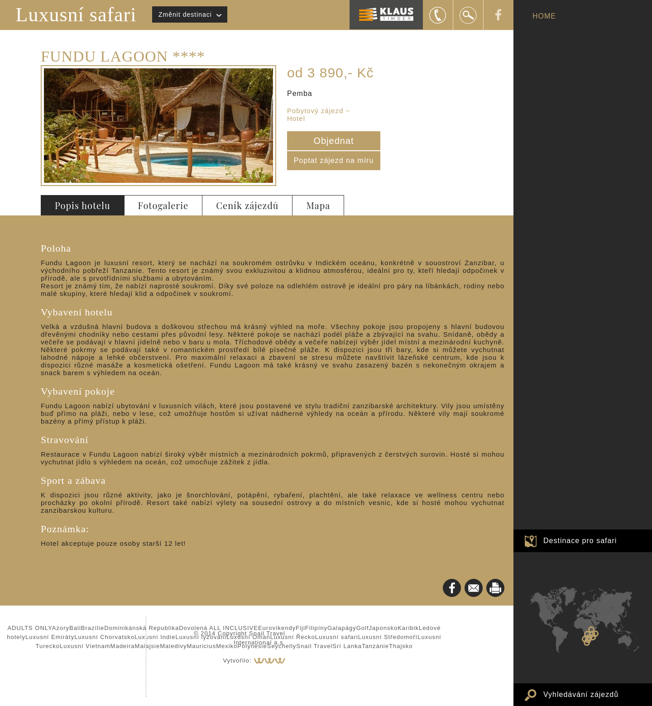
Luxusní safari (76, 15)
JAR (587, 642)
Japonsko (383, 628)
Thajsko (401, 646)
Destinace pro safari (580, 540)
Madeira (122, 646)
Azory (60, 628)
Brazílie (92, 628)
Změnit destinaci (185, 14)
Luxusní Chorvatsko (104, 637)
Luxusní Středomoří (387, 637)
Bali (75, 628)
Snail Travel (314, 646)
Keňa (591, 629)
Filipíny (316, 628)
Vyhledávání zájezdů (580, 694)
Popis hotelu (82, 205)
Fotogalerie (163, 205)
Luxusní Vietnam (85, 646)
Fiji (300, 628)
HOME (544, 16)
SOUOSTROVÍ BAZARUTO (593, 637)
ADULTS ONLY (29, 628)
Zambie (587, 634)
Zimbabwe (589, 637)
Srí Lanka (347, 646)
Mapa (318, 205)
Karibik (408, 628)
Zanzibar (595, 633)
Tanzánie (375, 646)
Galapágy (341, 628)
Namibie (585, 639)
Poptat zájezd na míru (334, 160)
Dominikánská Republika (141, 628)
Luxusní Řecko (292, 637)
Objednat (333, 141)
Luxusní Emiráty (49, 637)
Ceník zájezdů (247, 205)
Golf (362, 628)
